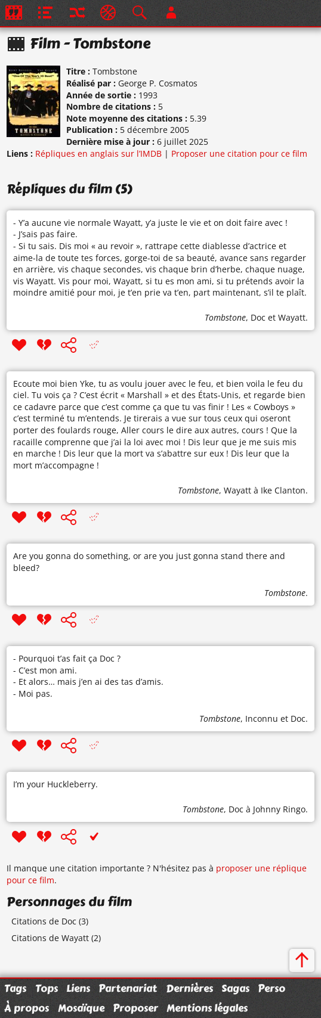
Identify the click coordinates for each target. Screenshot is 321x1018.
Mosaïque (81, 1008)
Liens (78, 988)
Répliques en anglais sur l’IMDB (98, 153)
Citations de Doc (43, 921)
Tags (15, 988)
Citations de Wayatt (50, 937)
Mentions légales (207, 1008)
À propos (26, 1008)
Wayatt (291, 317)
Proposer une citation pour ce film (239, 153)
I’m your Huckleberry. (55, 784)
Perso (271, 988)
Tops (46, 988)
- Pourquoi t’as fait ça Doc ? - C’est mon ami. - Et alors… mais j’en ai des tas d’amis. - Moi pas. (88, 676)
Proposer (135, 1008)
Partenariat (127, 988)
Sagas (235, 988)
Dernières (189, 988)
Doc (258, 317)
